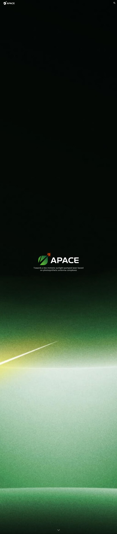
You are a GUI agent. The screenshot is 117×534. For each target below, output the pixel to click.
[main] (58, 269)
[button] (114, 2)
